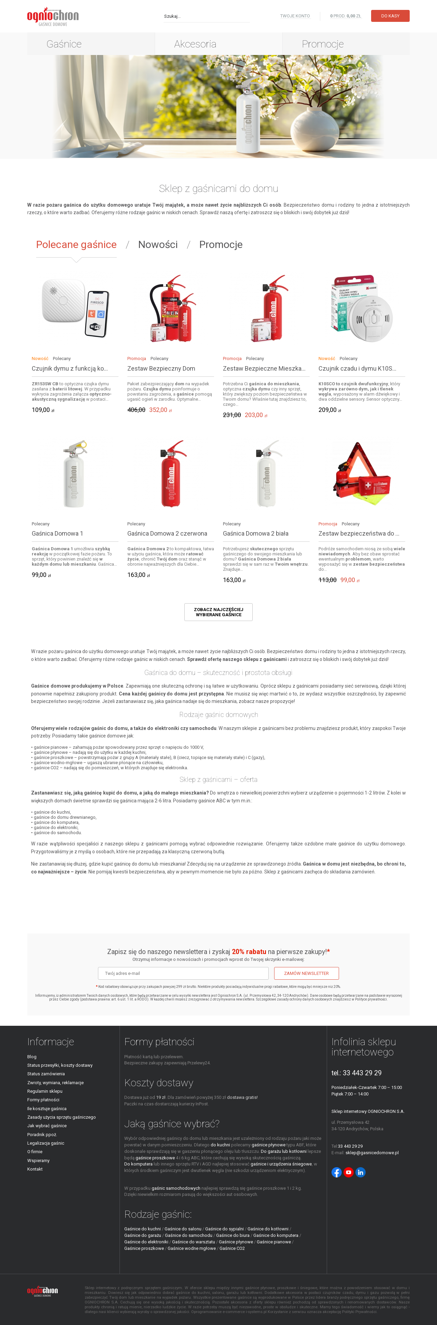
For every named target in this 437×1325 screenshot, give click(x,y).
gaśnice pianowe (51, 747)
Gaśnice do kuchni (142, 1228)
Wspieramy (38, 1160)
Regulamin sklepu (44, 1091)
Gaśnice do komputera (275, 1235)
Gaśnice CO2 (232, 1248)
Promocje (323, 44)
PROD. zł (346, 15)
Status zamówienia (46, 1073)
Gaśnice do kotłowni (268, 1228)
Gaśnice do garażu (142, 1235)
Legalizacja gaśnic (45, 1143)
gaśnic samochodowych (176, 1188)
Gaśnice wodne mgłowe (192, 1248)
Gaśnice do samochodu (188, 1235)
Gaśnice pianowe (274, 1241)
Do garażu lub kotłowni (284, 1151)
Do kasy (390, 15)
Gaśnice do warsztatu (193, 1241)
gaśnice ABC (212, 800)
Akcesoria (195, 44)
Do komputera (138, 1164)
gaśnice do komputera (56, 822)
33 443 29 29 (362, 1073)
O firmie (34, 1151)
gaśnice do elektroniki (55, 827)
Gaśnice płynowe (236, 1241)
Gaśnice (64, 44)
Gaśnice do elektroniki (146, 1241)
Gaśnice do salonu (183, 1228)
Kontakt (35, 1169)
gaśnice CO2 (46, 767)
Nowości (158, 244)
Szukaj (245, 16)
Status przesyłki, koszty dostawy (60, 1065)
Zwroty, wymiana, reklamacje (55, 1082)
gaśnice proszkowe (53, 757)
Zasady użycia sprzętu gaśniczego (61, 1117)
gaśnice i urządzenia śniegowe (281, 1164)
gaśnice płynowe (51, 752)
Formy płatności (43, 1099)
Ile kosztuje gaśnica (47, 1108)
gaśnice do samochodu (57, 832)
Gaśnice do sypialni (224, 1228)
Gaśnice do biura (233, 1235)
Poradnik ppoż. (42, 1134)
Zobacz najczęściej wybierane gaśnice (218, 612)
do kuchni (220, 1144)
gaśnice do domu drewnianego (65, 817)
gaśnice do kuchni (52, 812)
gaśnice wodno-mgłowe (58, 762)
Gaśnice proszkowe (144, 1248)
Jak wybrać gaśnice (47, 1125)
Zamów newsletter (306, 973)
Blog (32, 1056)
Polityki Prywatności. (360, 1311)
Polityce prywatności (371, 999)
